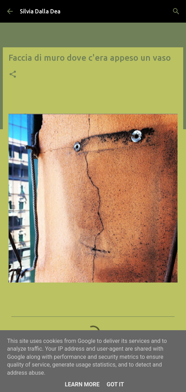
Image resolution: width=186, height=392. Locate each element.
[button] (12, 75)
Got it (115, 384)
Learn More (82, 384)
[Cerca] (176, 11)
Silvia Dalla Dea (40, 11)
